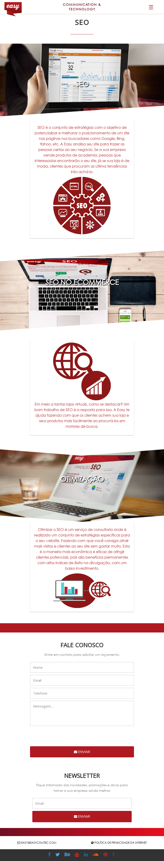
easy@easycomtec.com (38, 843)
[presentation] (65, 737)
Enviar (82, 752)
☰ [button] (151, 6)
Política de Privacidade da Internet (120, 843)
